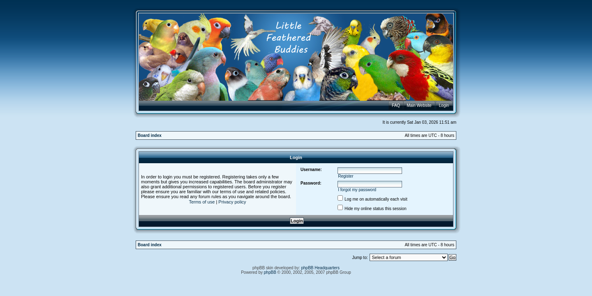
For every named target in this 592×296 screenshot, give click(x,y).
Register (345, 176)
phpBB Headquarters (320, 268)
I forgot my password (357, 189)
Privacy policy (232, 201)
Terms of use (202, 201)
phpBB (270, 272)
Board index (150, 135)
